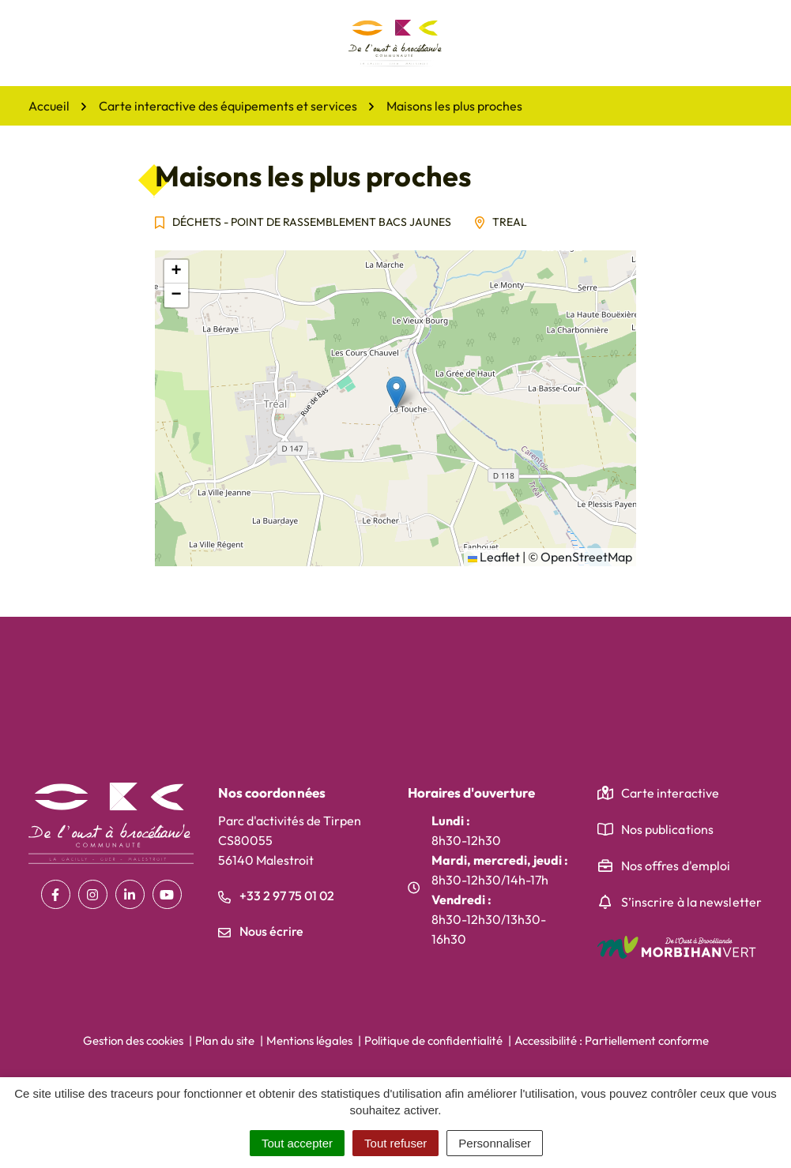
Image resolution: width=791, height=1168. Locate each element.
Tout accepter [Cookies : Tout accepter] (297, 1143)
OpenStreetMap (586, 557)
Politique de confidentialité (433, 1040)
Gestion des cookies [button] (133, 1040)
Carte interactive (670, 793)
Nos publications (667, 829)
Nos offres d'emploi (676, 865)
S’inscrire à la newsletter (692, 902)
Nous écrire (260, 931)
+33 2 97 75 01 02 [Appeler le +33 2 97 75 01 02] (276, 895)
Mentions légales (309, 1040)
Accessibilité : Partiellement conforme (611, 1040)
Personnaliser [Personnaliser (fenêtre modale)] (494, 1143)
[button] (396, 392)
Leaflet (494, 557)
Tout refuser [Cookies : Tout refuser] (395, 1143)
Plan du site (224, 1040)
